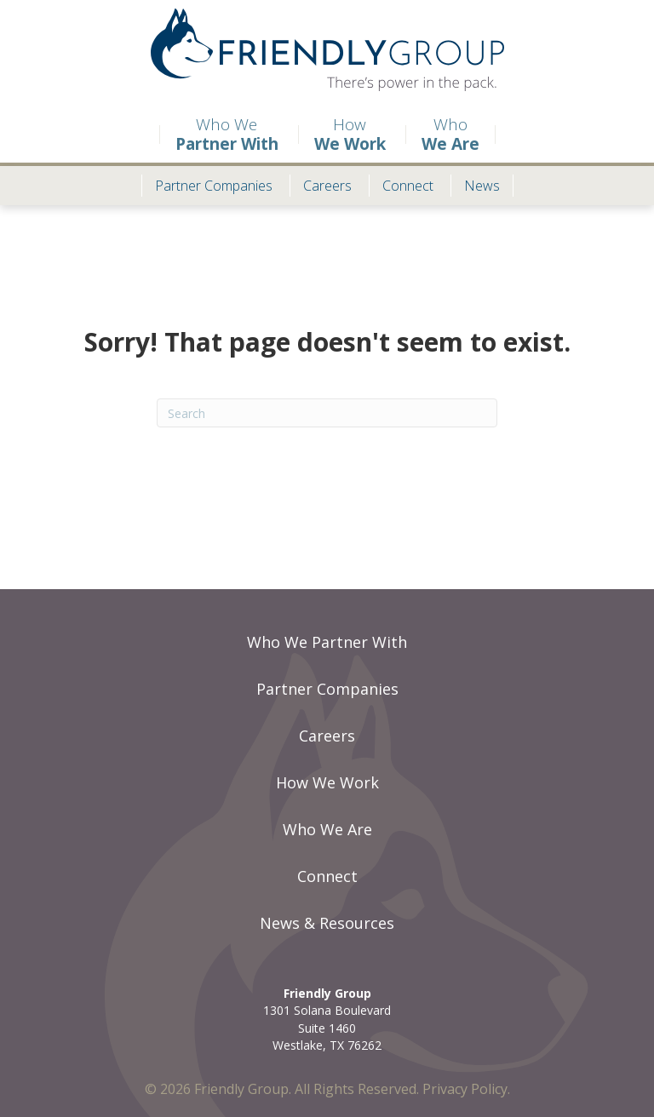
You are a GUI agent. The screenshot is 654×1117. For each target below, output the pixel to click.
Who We (218, 134)
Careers (321, 186)
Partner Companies (206, 186)
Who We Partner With (327, 642)
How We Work (327, 782)
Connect (401, 186)
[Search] (327, 412)
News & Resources (327, 923)
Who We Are (327, 829)
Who (450, 134)
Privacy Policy (465, 1089)
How (342, 134)
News (481, 186)
